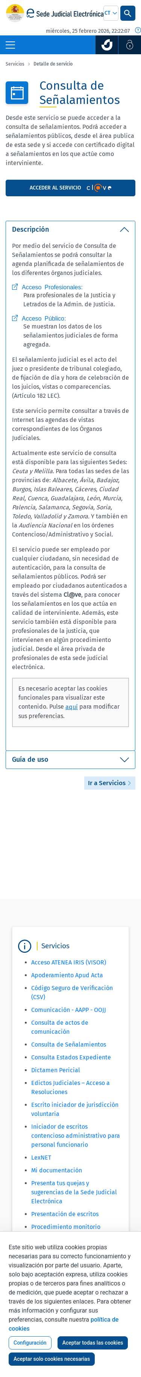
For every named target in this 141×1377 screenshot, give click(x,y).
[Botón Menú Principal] (10, 44)
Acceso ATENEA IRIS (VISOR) (68, 962)
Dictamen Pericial (55, 1070)
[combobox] (110, 13)
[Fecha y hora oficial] (138, 30)
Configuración (30, 1343)
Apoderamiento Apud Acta (67, 975)
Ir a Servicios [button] (110, 783)
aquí (71, 707)
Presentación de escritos (65, 1214)
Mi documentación (56, 1170)
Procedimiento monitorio (65, 1226)
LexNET (41, 1157)
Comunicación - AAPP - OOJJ (68, 1009)
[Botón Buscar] (127, 13)
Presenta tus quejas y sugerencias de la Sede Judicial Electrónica (74, 1192)
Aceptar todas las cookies (92, 1343)
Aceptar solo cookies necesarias (52, 1359)
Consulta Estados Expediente (71, 1057)
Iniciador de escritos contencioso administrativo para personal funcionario (75, 1135)
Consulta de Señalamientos (68, 1044)
